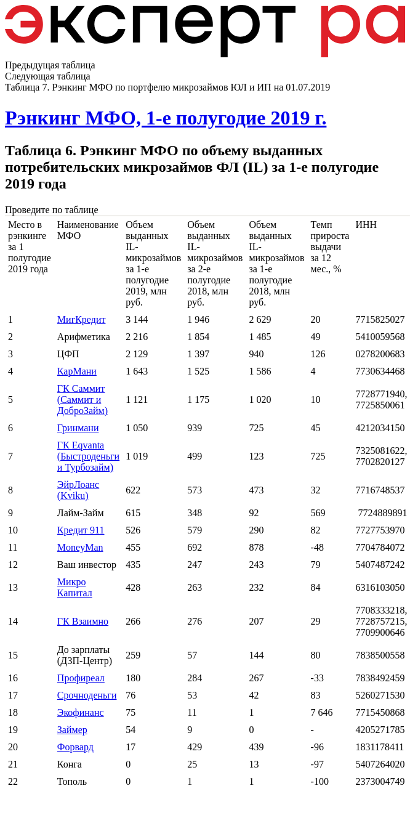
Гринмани (78, 428)
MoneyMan (80, 547)
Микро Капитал (74, 587)
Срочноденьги (87, 695)
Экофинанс (80, 712)
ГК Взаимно (82, 621)
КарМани (77, 371)
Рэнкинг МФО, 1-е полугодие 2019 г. (165, 118)
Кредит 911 (81, 530)
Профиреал (81, 678)
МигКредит (81, 319)
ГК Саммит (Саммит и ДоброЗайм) (82, 399)
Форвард (75, 747)
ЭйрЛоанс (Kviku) (78, 490)
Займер (72, 729)
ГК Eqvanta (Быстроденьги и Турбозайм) (88, 456)
